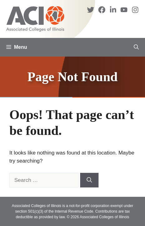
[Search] (89, 180)
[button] (136, 47)
